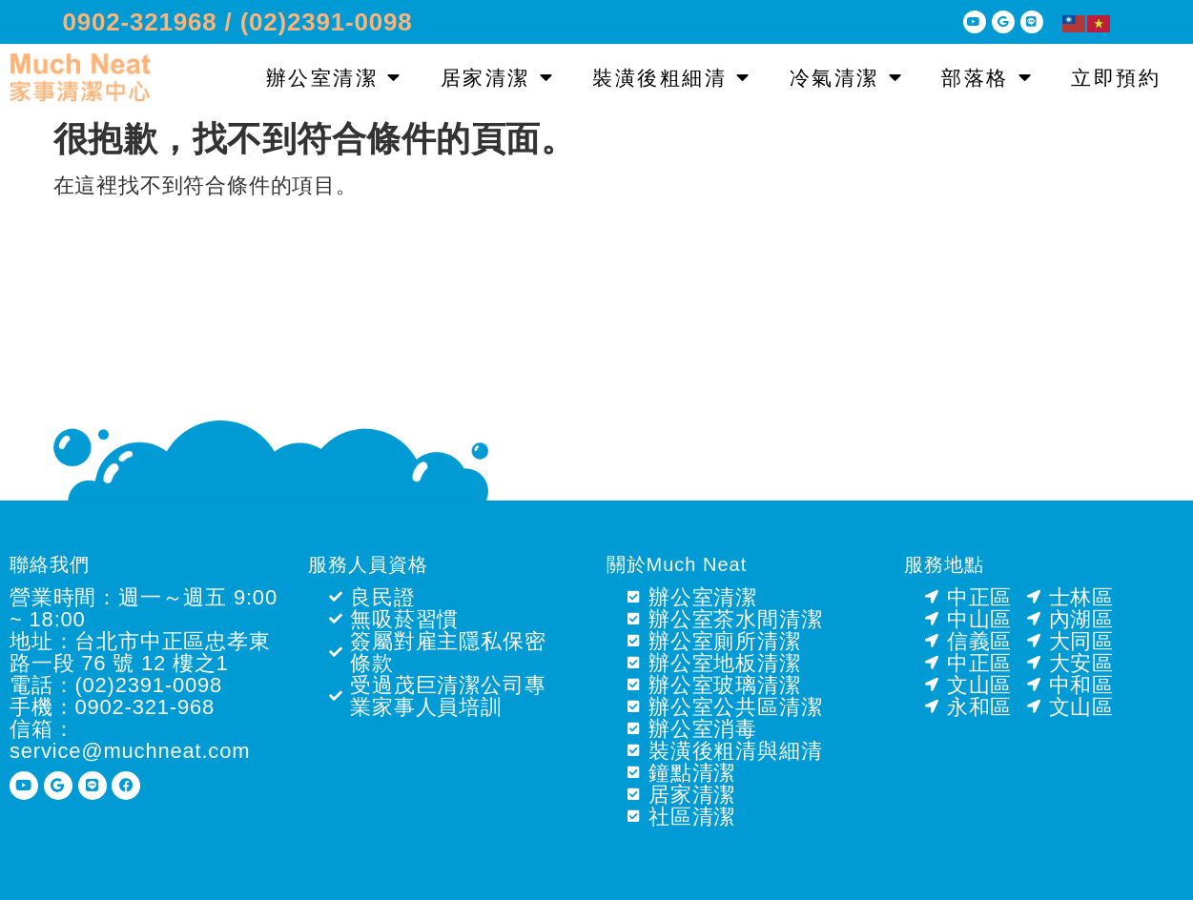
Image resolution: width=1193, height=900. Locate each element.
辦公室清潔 (334, 77)
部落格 (987, 77)
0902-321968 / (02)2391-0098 (238, 22)
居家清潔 (498, 77)
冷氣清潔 (847, 77)
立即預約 (1116, 78)
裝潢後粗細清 (671, 77)
